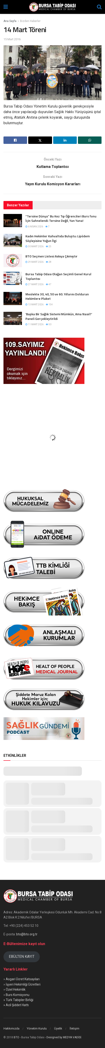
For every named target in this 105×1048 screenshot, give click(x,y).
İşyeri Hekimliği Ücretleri (23, 984)
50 (48, 324)
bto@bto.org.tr (26, 934)
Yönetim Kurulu (37, 1028)
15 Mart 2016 (12, 39)
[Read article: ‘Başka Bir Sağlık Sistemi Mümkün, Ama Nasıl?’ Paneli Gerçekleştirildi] (12, 318)
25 (48, 246)
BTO (16, 1037)
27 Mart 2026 (34, 284)
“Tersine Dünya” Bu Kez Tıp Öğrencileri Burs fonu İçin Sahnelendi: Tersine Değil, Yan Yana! (60, 218)
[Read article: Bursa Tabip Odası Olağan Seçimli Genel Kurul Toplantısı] (12, 278)
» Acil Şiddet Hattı (16, 1005)
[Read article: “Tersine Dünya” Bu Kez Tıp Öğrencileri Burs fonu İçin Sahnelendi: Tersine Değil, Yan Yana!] (12, 220)
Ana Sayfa (9, 21)
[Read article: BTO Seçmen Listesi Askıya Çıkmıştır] (12, 260)
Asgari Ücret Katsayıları (23, 979)
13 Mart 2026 (34, 304)
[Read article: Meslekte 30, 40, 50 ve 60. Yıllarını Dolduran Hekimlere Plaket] (12, 298)
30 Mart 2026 (34, 246)
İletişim (74, 1028)
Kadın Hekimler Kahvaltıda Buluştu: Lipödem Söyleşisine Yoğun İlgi (57, 238)
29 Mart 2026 (34, 262)
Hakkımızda (11, 1028)
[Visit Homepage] (52, 7)
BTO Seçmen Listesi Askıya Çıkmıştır (51, 256)
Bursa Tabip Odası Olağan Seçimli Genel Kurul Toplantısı (58, 276)
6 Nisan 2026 (34, 226)
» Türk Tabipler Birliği (18, 1000)
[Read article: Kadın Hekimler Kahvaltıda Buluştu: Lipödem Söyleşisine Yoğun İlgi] (12, 240)
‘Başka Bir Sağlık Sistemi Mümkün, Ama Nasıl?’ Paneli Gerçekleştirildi (58, 316)
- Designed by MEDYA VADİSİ (63, 1037)
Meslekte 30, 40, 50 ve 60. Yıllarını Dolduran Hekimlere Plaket (57, 296)
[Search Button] (99, 7)
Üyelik (58, 1028)
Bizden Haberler (30, 21)
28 (48, 262)
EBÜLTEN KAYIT (21, 956)
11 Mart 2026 (34, 324)
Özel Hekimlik (15, 989)
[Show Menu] (5, 7)
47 (48, 284)
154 (49, 304)
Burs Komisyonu (17, 995)
